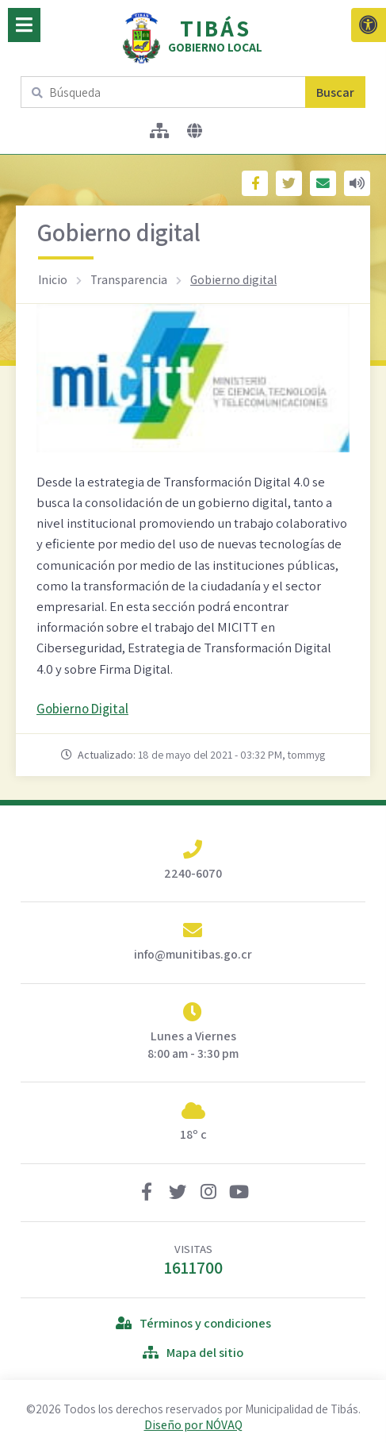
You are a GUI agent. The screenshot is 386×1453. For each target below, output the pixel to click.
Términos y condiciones (193, 1323)
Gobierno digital (233, 279)
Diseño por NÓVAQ (193, 1424)
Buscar (335, 92)
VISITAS (193, 1259)
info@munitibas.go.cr (193, 954)
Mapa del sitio (193, 1352)
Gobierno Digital (82, 708)
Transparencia (128, 279)
